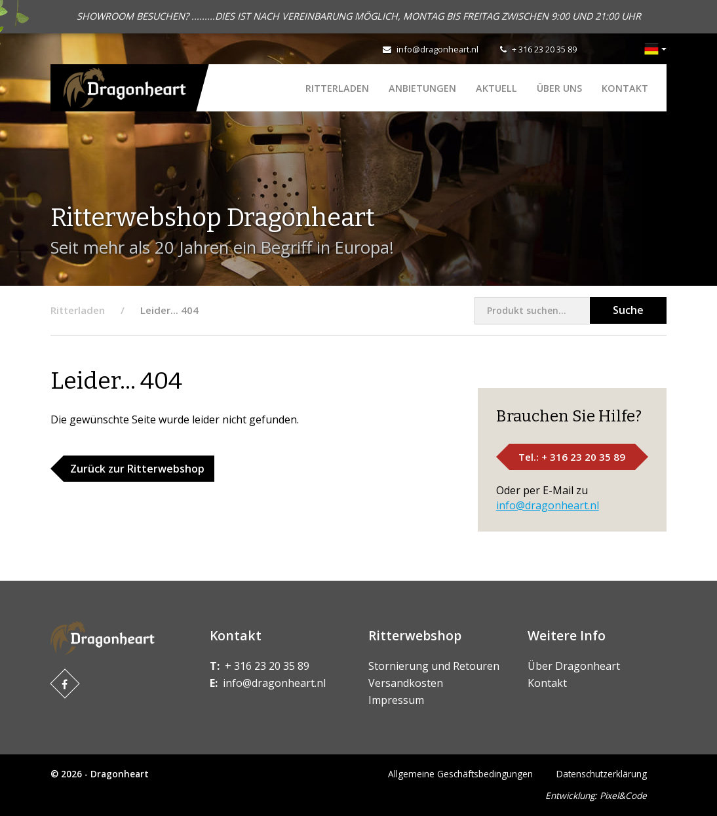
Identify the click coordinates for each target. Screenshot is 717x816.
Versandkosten (405, 683)
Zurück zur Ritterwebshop (137, 468)
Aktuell (496, 88)
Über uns (559, 88)
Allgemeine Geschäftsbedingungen (460, 773)
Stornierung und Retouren (433, 666)
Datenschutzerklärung (601, 773)
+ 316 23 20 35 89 (544, 49)
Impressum (396, 700)
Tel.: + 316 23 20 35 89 (571, 456)
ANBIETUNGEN (422, 88)
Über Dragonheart (574, 666)
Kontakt (625, 88)
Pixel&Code (623, 795)
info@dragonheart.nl (437, 49)
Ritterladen (337, 88)
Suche (628, 310)
